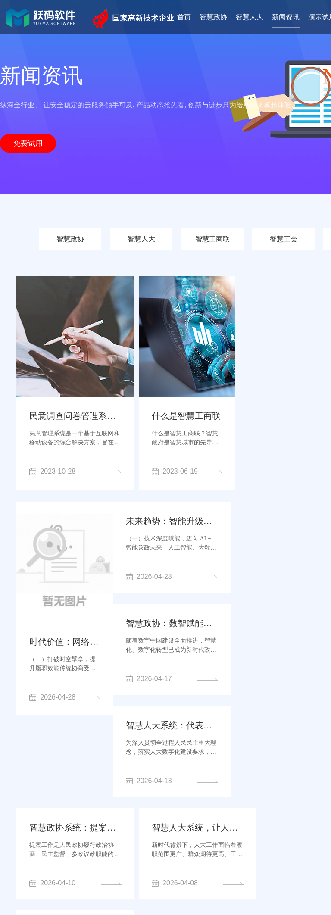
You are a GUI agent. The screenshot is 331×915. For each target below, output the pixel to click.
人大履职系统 (236, 846)
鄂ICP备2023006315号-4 (204, 889)
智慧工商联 (212, 239)
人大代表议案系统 (135, 846)
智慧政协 (213, 17)
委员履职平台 (219, 834)
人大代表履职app (271, 834)
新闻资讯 (286, 17)
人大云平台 (175, 834)
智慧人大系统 (188, 846)
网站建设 (277, 846)
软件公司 (62, 859)
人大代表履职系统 (74, 846)
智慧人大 (249, 17)
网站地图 (253, 889)
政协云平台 (134, 834)
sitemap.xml (284, 889)
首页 (184, 17)
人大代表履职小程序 (112, 859)
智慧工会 (283, 239)
